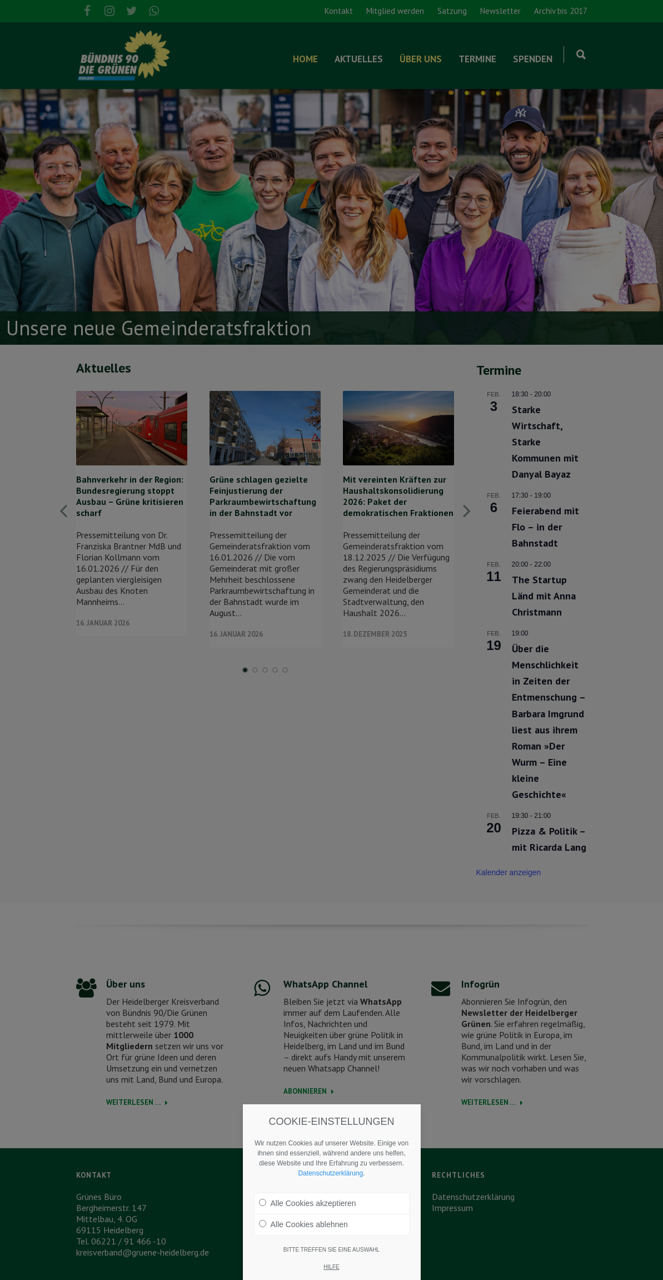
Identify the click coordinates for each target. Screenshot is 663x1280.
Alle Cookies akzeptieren (307, 1203)
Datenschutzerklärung (330, 1173)
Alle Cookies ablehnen (303, 1224)
